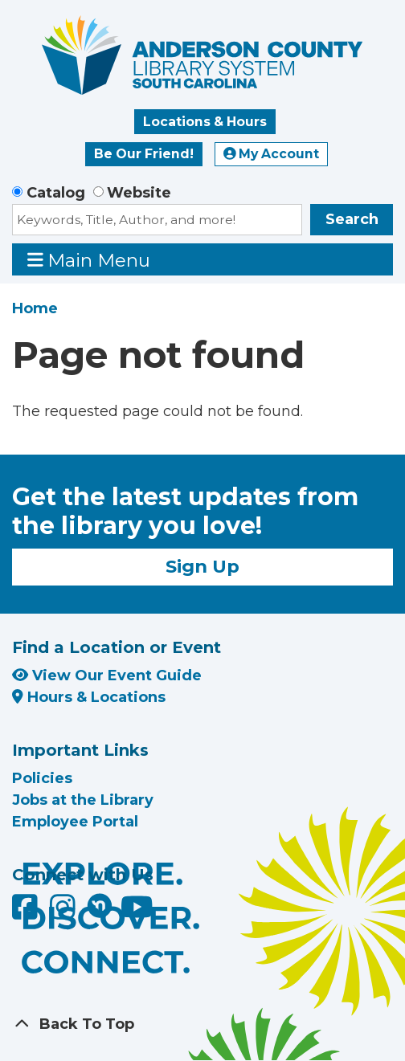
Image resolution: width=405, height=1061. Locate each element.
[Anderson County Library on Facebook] (27, 913)
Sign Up (202, 566)
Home (35, 308)
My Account (271, 153)
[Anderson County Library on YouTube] (137, 913)
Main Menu (89, 259)
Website (139, 193)
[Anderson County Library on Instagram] (65, 913)
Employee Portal (75, 821)
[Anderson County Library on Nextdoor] (99, 905)
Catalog (56, 193)
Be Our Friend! (144, 153)
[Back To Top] (202, 1024)
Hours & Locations (89, 697)
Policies (42, 778)
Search (351, 219)
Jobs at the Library (82, 800)
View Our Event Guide (107, 675)
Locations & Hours (205, 121)
